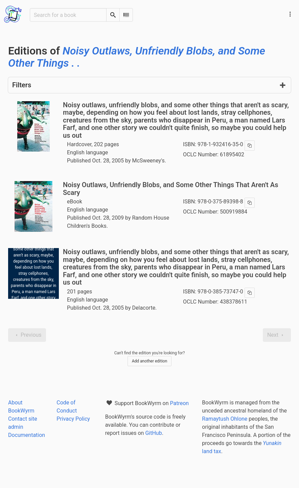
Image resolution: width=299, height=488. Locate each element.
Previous (27, 335)
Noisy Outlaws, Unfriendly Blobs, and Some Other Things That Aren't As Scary (170, 189)
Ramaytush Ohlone (224, 419)
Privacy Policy (73, 419)
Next (276, 335)
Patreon (179, 403)
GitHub (153, 433)
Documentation (26, 435)
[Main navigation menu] (290, 14)
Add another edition (149, 361)
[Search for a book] (68, 15)
